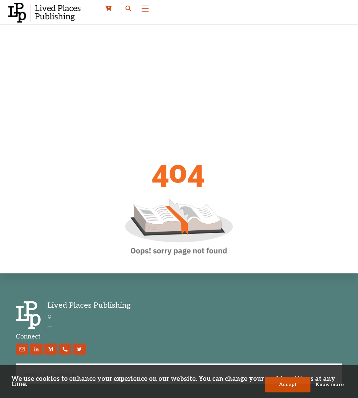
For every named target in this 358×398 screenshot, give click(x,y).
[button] (128, 9)
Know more (329, 384)
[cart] (108, 9)
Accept (288, 384)
